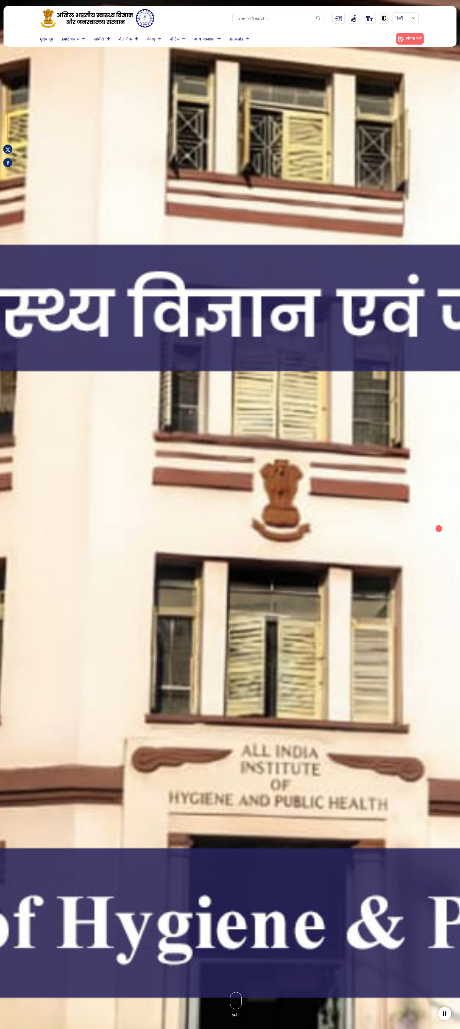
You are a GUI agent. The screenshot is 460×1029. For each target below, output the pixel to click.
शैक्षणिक (126, 39)
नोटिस (175, 39)
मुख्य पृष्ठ (46, 39)
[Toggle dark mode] (384, 18)
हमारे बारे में (71, 39)
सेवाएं (152, 39)
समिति (99, 39)
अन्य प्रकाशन (205, 39)
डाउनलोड (237, 39)
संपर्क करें (410, 38)
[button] (439, 518)
